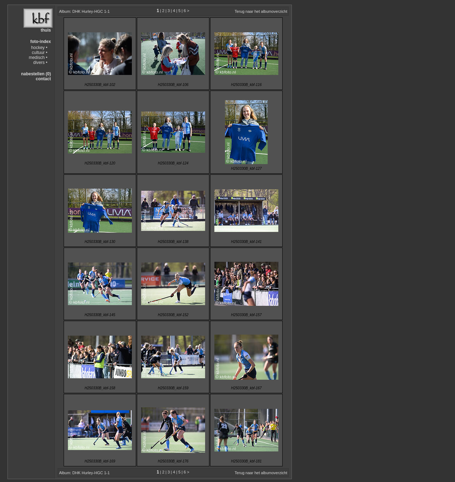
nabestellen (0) (36, 73)
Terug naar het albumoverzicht (261, 11)
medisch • (38, 57)
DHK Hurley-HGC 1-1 (90, 11)
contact (43, 78)
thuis (46, 30)
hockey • (39, 47)
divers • (40, 62)
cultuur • (40, 52)
